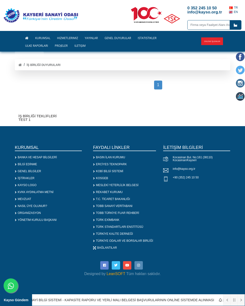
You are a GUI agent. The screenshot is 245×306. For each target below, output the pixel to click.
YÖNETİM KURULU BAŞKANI (36, 220)
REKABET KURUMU (108, 192)
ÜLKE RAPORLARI (36, 45)
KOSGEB (100, 178)
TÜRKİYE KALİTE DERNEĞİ (113, 233)
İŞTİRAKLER (24, 178)
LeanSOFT (116, 274)
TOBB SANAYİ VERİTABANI (113, 206)
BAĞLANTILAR (105, 247)
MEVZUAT (23, 199)
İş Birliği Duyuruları (43, 65)
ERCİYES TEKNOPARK (110, 164)
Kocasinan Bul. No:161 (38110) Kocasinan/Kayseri (193, 159)
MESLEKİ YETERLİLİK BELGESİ (116, 185)
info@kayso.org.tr (184, 169)
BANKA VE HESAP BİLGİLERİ (36, 157)
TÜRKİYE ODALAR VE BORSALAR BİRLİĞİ (123, 240)
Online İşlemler (212, 41)
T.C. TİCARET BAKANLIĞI (111, 199)
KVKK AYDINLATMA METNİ (34, 192)
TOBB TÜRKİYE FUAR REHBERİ (116, 213)
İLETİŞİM (80, 45)
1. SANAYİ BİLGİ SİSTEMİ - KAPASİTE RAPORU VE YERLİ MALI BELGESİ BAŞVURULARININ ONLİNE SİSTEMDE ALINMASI (118, 300)
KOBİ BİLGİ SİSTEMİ (108, 171)
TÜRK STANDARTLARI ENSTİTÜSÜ (118, 227)
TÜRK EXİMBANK (106, 220)
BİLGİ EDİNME (26, 164)
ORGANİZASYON (28, 213)
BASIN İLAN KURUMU (109, 157)
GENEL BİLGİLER (28, 171)
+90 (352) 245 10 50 (186, 177)
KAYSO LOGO (25, 185)
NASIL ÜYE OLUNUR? (31, 206)
